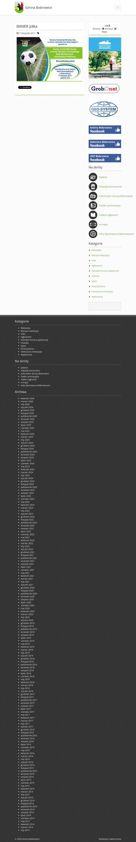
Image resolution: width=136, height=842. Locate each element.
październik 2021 (29, 558)
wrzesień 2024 (28, 454)
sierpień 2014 (27, 812)
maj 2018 (25, 679)
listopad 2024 (27, 448)
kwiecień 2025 (27, 433)
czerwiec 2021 (27, 569)
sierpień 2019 (27, 635)
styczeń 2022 (27, 549)
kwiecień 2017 (27, 717)
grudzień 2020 (28, 587)
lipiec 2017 (26, 708)
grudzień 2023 (28, 481)
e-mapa (103, 224)
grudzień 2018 (28, 658)
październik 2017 (29, 700)
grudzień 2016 (28, 729)
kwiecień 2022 (27, 540)
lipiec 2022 (26, 531)
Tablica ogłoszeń (108, 215)
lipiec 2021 (26, 567)
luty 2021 (25, 581)
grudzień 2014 (28, 800)
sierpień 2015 (27, 776)
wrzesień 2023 (28, 490)
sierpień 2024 (27, 457)
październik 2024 (29, 451)
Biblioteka (96, 250)
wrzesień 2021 (28, 561)
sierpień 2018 (27, 670)
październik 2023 (29, 487)
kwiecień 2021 (27, 575)
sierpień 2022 (27, 528)
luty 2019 (25, 652)
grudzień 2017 (28, 694)
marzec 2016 (27, 756)
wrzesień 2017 (28, 703)
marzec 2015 (27, 791)
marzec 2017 (27, 720)
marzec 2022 (27, 543)
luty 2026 (25, 404)
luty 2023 (25, 510)
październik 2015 (29, 771)
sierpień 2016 (27, 741)
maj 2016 (25, 750)
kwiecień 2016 (27, 753)
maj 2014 (25, 821)
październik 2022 (29, 522)
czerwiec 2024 (27, 463)
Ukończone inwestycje (102, 291)
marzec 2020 (27, 614)
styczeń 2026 (27, 407)
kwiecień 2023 (27, 504)
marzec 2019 (27, 649)
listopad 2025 (27, 413)
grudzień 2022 (28, 516)
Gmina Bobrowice (38, 7)
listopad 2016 (27, 732)
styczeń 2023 (27, 513)
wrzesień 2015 (28, 774)
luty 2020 (25, 617)
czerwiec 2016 (27, 747)
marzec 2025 (27, 436)
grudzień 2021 (28, 552)
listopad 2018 (27, 661)
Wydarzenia (97, 296)
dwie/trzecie (115, 839)
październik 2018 (29, 664)
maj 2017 (25, 714)
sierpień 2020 (27, 599)
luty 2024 (25, 475)
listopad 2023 (27, 484)
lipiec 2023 (26, 496)
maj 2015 (25, 785)
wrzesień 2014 (28, 809)
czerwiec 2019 (27, 640)
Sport (94, 281)
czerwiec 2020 (27, 605)
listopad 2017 (27, 697)
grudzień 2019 (28, 623)
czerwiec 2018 (27, 676)
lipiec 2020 (26, 602)
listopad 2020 (27, 590)
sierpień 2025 (27, 422)
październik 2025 (29, 416)
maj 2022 (25, 537)
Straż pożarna (98, 286)
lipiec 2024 (26, 460)
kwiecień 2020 (27, 611)
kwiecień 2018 (27, 682)
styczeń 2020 (27, 620)
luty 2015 (25, 794)
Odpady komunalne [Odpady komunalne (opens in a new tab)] (110, 186)
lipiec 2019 (26, 637)
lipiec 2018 (26, 673)
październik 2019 (29, 629)
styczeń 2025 (27, 442)
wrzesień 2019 (28, 632)
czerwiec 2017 (27, 711)
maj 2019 (25, 643)
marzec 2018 (27, 685)
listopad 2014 (27, 803)
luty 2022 (25, 546)
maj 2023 (25, 501)
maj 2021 (25, 572)
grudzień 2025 (28, 410)
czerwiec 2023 (27, 499)
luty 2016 (25, 759)
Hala (94, 260)
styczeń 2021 (27, 584)
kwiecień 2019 (27, 646)
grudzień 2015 (28, 765)
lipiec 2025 (26, 425)
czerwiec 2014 (27, 818)
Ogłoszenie (97, 265)
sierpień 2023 (27, 493)
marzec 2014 (27, 827)
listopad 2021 (27, 555)
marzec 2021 (27, 578)
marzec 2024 (27, 472)
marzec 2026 (27, 401)
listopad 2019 (27, 626)
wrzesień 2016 (28, 738)
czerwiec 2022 (27, 534)
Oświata (95, 276)
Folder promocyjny (110, 205)
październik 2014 (29, 806)
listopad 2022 (27, 519)
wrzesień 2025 (28, 419)
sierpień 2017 (27, 706)
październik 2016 (29, 735)
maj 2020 (25, 608)
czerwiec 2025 (27, 428)
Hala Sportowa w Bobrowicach (116, 234)
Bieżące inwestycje (100, 255)
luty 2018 (25, 688)
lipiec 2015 (26, 779)
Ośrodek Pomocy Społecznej (105, 270)
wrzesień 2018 (28, 667)
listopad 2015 (27, 768)
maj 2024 (25, 466)
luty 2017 (25, 723)
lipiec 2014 (26, 815)
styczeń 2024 (27, 478)
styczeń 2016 (27, 762)
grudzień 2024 (28, 445)
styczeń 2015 (27, 797)
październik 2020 (29, 593)
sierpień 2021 (27, 564)
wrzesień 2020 (28, 596)
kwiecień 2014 (27, 824)
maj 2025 (25, 431)
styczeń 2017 (27, 726)
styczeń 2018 (27, 691)
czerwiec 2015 (27, 782)
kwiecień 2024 (27, 469)
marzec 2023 (27, 507)
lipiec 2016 (26, 744)
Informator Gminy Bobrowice (116, 196)
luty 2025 (25, 439)
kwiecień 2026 (27, 398)
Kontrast (107, 28)
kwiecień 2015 (27, 788)
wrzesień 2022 (28, 525)
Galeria (103, 177)
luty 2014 (25, 830)
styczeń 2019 (27, 655)
